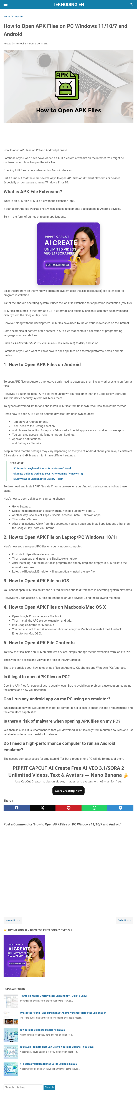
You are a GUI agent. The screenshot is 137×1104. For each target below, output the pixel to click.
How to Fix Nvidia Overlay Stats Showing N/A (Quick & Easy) (53, 995)
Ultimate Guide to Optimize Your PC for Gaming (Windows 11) (48, 473)
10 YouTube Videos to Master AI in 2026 (42, 1029)
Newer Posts (13, 920)
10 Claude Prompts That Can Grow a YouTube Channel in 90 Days (56, 1046)
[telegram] (120, 808)
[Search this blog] (131, 5)
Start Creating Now (68, 791)
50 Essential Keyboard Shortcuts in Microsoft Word (42, 468)
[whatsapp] (95, 808)
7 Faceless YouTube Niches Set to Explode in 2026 (48, 1063)
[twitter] (43, 808)
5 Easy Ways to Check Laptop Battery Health (38, 478)
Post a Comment (38, 43)
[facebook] (17, 808)
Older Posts (124, 920)
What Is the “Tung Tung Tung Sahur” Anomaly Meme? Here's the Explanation (63, 1012)
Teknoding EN (68, 4)
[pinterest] (68, 808)
